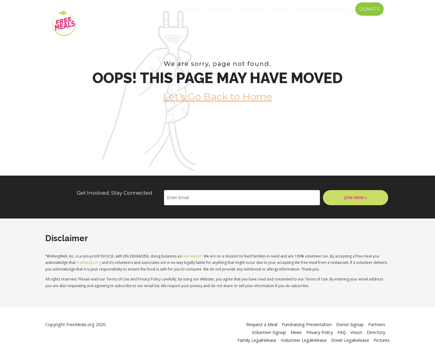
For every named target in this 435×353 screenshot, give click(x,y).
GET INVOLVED (331, 9)
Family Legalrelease (256, 340)
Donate (369, 9)
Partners (376, 324)
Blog (281, 9)
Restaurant (253, 9)
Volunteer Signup (269, 332)
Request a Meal (261, 324)
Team (301, 9)
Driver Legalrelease (350, 340)
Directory (376, 332)
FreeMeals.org (88, 262)
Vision (356, 332)
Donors (220, 9)
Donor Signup (350, 324)
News (296, 332)
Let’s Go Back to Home (217, 96)
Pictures (382, 340)
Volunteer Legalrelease (304, 340)
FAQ (341, 332)
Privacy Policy (319, 332)
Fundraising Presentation (307, 324)
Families (192, 9)
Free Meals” (192, 256)
